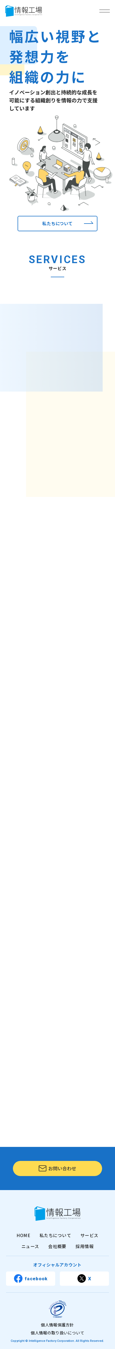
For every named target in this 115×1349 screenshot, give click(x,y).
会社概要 (57, 1246)
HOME (23, 1235)
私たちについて (55, 1235)
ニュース (30, 1246)
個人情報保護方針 (57, 1325)
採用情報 (84, 1246)
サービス (89, 1235)
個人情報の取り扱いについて (57, 1333)
